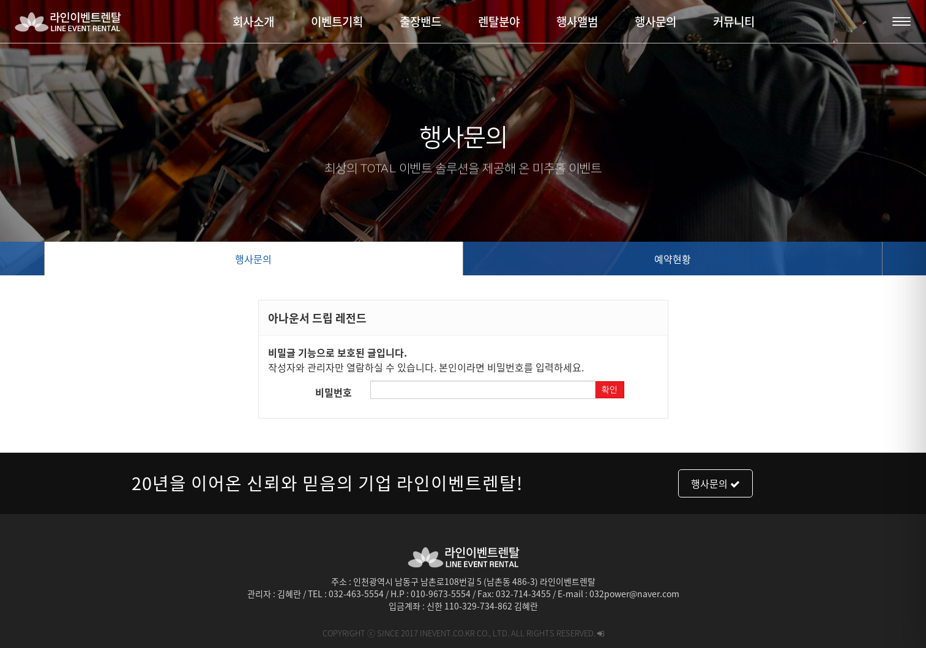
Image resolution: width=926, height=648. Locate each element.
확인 (610, 389)
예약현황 (672, 258)
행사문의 (253, 258)
